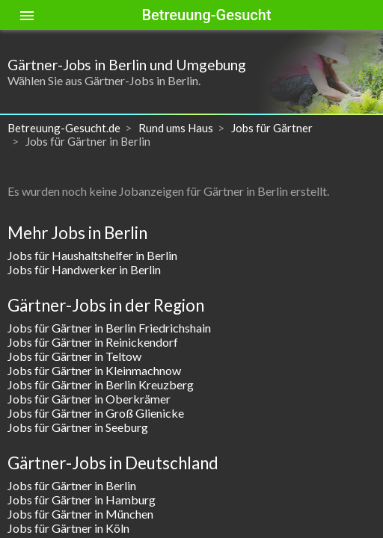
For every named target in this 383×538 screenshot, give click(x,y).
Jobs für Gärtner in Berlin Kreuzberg (100, 384)
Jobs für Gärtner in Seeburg (77, 427)
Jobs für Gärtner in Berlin (71, 485)
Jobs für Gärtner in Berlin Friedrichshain (109, 328)
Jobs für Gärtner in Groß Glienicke (95, 413)
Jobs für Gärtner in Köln (68, 528)
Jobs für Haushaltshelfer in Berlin (92, 255)
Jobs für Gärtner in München (80, 514)
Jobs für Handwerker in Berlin (84, 269)
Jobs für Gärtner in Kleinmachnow (94, 370)
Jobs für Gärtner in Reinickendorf (92, 342)
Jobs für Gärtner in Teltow (74, 356)
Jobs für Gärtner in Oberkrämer (89, 399)
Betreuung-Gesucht (206, 15)
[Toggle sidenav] (27, 15)
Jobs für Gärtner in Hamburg (81, 499)
